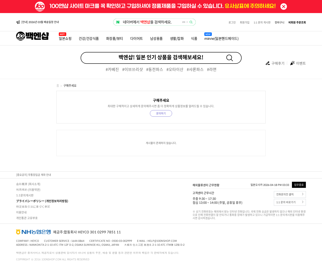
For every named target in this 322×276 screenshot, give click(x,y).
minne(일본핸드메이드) (221, 38)
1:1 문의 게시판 (262, 22)
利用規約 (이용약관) (28, 189)
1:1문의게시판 (25, 195)
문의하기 (161, 113)
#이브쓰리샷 (132, 69)
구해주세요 (69, 85)
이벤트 (298, 63)
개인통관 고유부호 (27, 218)
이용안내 (21, 212)
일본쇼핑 (65, 38)
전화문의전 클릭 (289, 194)
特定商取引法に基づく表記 (33, 206)
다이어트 (136, 38)
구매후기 (275, 63)
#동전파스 (154, 69)
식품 (194, 38)
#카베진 (112, 69)
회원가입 (244, 22)
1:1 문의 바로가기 (289, 202)
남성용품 (156, 38)
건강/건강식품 (89, 38)
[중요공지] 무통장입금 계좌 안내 (33, 175)
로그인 (232, 22)
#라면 (212, 69)
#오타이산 (174, 69)
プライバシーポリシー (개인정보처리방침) (42, 201)
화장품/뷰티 (114, 38)
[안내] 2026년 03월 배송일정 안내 (40, 22)
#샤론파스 (195, 69)
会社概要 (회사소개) (28, 184)
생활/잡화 (177, 38)
